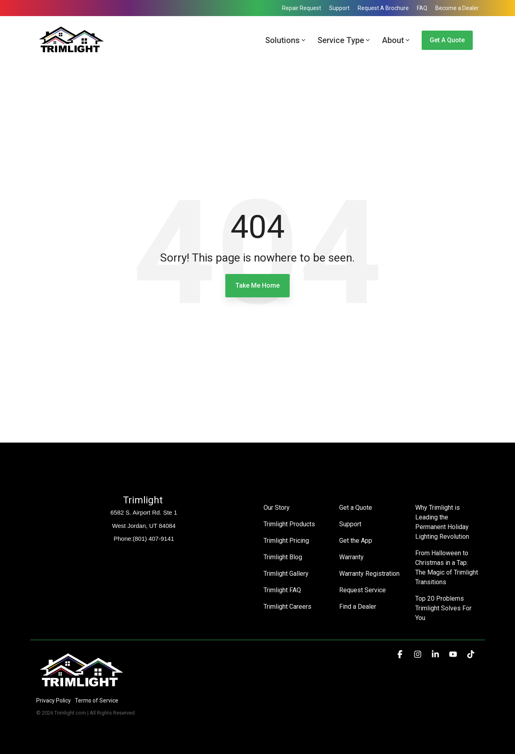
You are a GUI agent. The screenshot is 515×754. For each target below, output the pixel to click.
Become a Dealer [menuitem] (457, 8)
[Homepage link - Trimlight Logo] (81, 687)
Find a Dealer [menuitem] (357, 606)
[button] (401, 654)
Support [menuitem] (339, 8)
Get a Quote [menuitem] (355, 507)
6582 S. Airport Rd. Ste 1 (144, 512)
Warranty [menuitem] (351, 557)
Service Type (343, 40)
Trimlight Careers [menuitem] (287, 606)
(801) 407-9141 (153, 538)
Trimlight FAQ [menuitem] (282, 590)
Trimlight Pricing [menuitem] (286, 540)
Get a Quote (447, 40)
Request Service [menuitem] (362, 590)
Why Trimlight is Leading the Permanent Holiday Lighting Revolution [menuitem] (442, 522)
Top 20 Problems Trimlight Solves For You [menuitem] (444, 608)
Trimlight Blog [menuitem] (283, 557)
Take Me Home (257, 285)
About (396, 40)
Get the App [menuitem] (355, 540)
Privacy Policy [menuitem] (53, 700)
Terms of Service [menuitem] (96, 700)
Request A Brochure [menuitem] (383, 8)
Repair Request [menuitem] (301, 8)
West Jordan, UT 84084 (144, 525)
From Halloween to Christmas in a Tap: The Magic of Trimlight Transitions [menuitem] (447, 567)
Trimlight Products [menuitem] (289, 524)
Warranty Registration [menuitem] (369, 573)
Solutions (285, 40)
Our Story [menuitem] (277, 507)
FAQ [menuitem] (422, 8)
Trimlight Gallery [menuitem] (286, 573)
